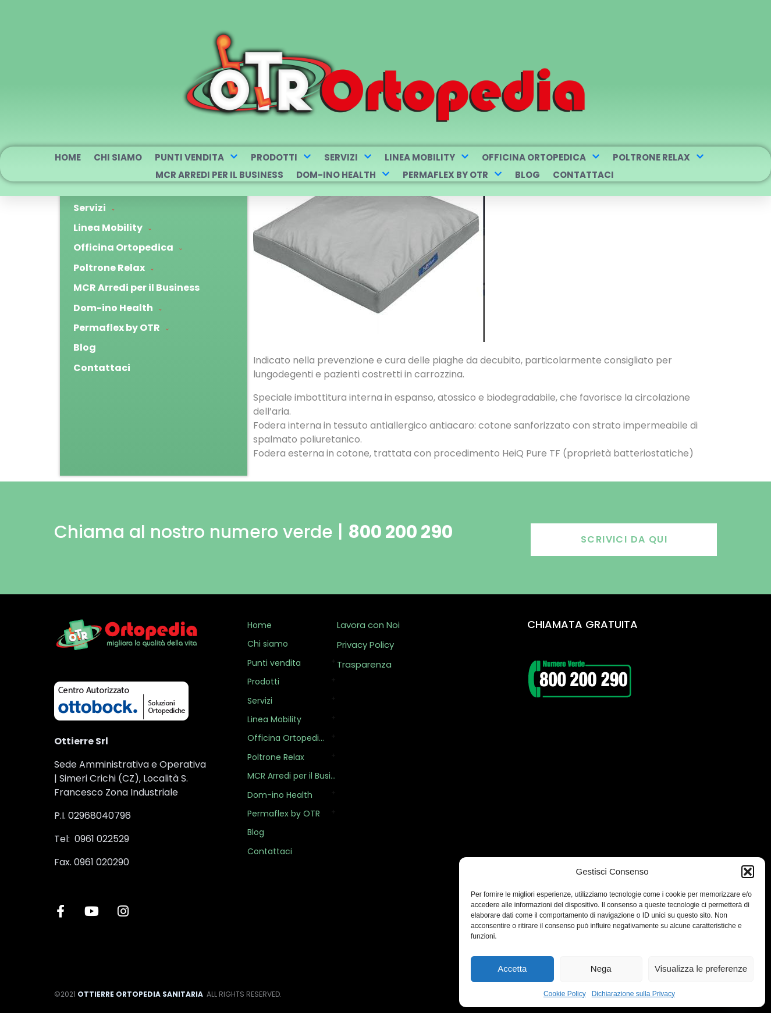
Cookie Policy (564, 994)
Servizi (348, 157)
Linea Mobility (427, 157)
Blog (527, 175)
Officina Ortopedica (541, 157)
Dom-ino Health (343, 174)
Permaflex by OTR (452, 174)
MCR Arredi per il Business (219, 175)
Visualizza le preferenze (701, 968)
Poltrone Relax (658, 157)
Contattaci (583, 175)
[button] (748, 872)
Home (68, 157)
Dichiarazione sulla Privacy (633, 994)
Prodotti (281, 157)
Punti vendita (196, 157)
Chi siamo (118, 157)
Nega (601, 968)
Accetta (512, 968)
